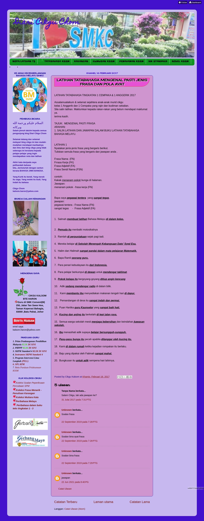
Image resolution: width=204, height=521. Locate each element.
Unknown (67, 410)
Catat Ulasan (65, 488)
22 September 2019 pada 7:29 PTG (80, 463)
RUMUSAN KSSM (104, 61)
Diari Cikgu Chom (47, 22)
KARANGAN (81, 61)
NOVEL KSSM (180, 61)
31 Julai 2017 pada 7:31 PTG (76, 399)
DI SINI (31, 344)
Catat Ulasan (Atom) (74, 509)
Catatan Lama (140, 502)
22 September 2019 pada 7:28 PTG (80, 422)
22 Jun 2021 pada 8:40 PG (75, 482)
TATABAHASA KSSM (56, 61)
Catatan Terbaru (65, 502)
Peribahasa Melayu (26, 401)
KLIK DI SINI (40, 351)
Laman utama (103, 502)
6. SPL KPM (19, 364)
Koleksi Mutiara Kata (27, 397)
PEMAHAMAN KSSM (131, 61)
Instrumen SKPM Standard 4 (29, 354)
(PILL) (25, 361)
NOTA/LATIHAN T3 (23, 61)
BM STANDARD (157, 61)
